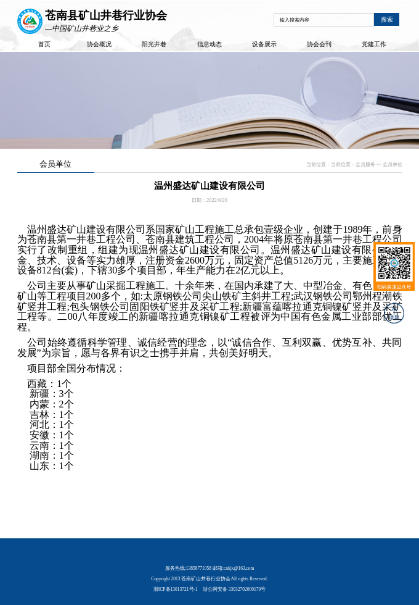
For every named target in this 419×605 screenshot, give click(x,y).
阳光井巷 (154, 44)
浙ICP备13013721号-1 (175, 589)
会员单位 (392, 164)
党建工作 (374, 44)
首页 (44, 44)
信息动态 (209, 44)
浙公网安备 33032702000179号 (234, 589)
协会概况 (99, 44)
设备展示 (264, 44)
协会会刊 (319, 44)
